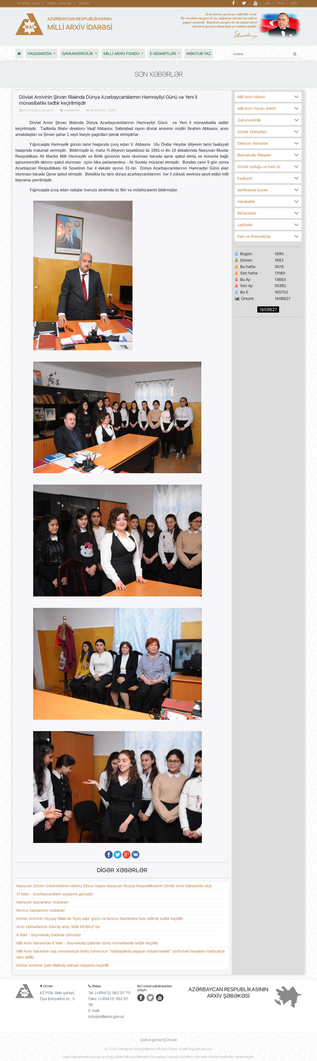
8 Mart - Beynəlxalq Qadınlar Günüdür (48, 935)
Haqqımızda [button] (40, 53)
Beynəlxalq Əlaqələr (254, 155)
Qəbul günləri (151, 1039)
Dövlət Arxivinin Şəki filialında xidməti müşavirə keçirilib (62, 965)
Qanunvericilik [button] (78, 53)
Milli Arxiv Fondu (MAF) (256, 108)
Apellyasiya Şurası (252, 190)
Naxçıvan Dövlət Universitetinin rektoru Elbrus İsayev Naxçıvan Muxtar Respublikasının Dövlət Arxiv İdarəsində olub (114, 886)
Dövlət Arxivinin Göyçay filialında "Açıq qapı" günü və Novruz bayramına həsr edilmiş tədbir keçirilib (99, 918)
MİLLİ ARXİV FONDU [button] (122, 53)
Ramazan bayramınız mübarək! (42, 902)
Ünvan (171, 1039)
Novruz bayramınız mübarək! (40, 910)
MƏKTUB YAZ (198, 53)
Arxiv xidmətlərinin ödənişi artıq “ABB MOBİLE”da (58, 926)
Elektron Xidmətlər (252, 143)
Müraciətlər (246, 213)
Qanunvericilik (249, 120)
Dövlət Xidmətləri (251, 131)
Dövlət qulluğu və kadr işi (258, 166)
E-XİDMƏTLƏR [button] (163, 53)
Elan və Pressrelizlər (254, 236)
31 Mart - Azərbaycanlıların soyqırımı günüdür (54, 894)
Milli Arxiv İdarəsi (251, 97)
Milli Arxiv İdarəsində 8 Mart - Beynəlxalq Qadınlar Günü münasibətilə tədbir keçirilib (87, 943)
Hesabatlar (246, 201)
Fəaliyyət (244, 178)
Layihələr (245, 224)
